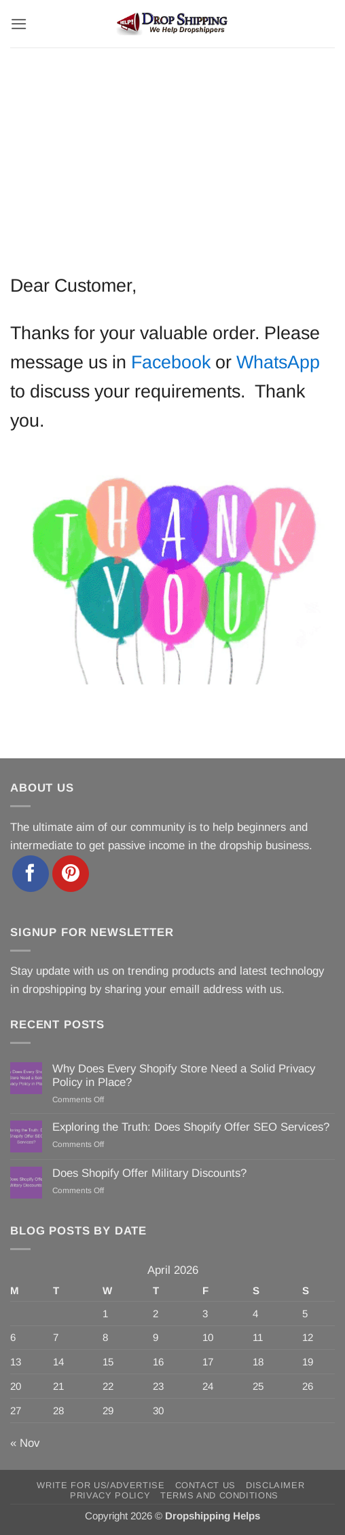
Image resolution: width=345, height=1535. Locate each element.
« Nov (24, 1443)
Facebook (171, 362)
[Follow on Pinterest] (70, 873)
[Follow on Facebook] (30, 873)
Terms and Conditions (219, 1495)
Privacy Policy (110, 1495)
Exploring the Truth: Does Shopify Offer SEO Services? (190, 1127)
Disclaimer (275, 1485)
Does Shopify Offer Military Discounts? (149, 1173)
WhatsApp (278, 362)
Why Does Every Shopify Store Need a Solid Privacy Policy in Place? (183, 1075)
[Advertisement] (172, 149)
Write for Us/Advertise (100, 1485)
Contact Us (205, 1485)
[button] (19, 24)
